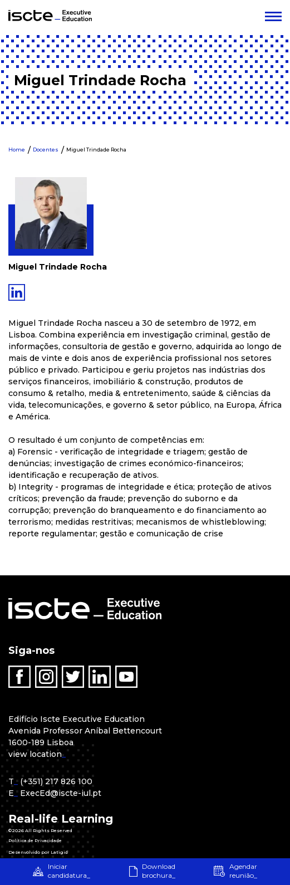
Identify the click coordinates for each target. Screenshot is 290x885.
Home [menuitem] (16, 149)
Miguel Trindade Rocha (96, 149)
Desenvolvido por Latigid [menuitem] (38, 852)
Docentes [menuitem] (45, 149)
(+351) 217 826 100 (56, 781)
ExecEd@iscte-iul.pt (60, 793)
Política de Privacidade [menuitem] (35, 840)
